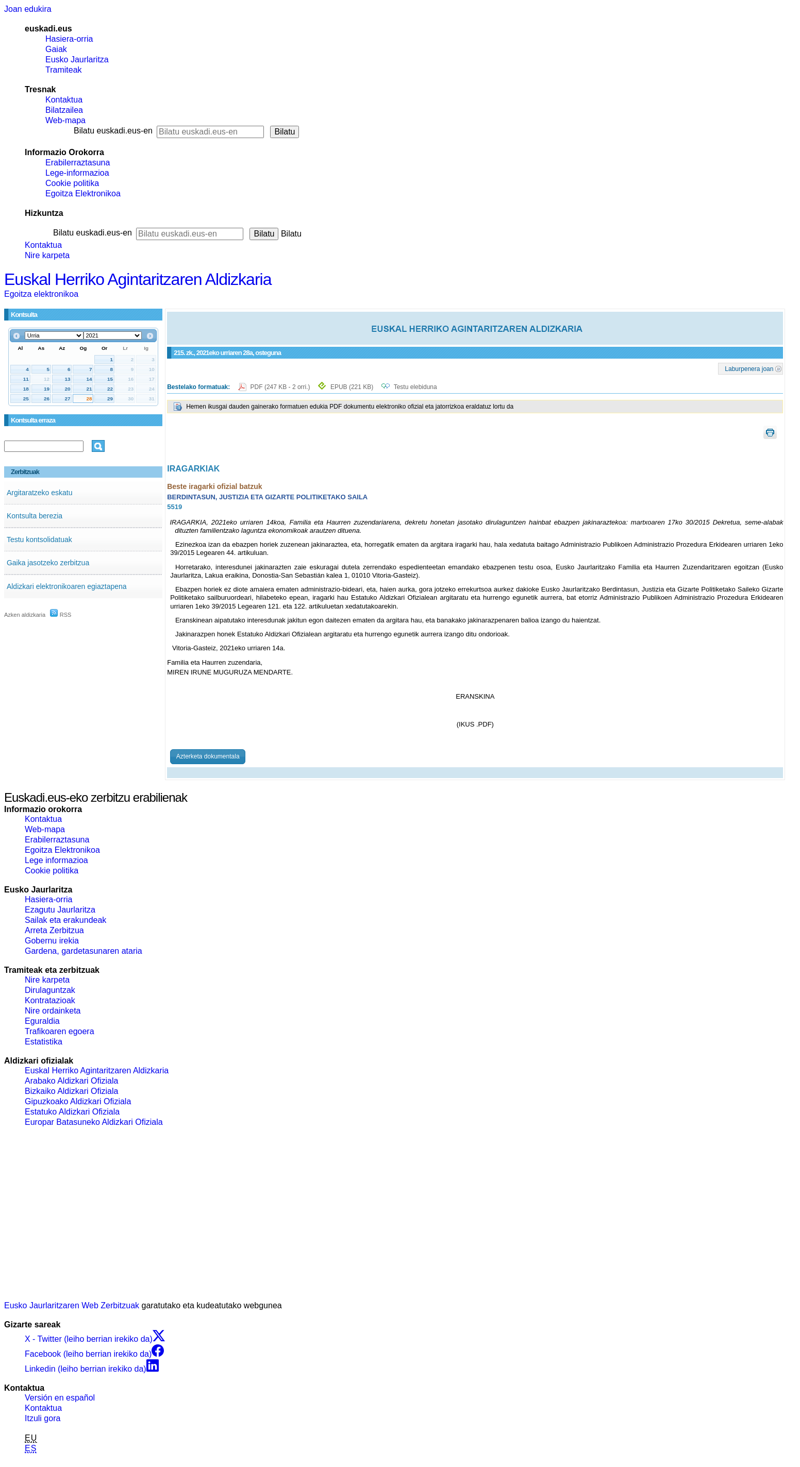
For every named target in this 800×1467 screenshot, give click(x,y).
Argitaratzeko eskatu (40, 492)
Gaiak (56, 49)
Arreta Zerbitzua (54, 930)
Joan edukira (28, 9)
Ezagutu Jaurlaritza (60, 909)
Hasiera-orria (69, 39)
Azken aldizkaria (24, 615)
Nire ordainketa (53, 1010)
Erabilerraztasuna (77, 162)
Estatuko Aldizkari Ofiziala (72, 1111)
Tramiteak (63, 69)
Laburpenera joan (749, 368)
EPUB (351, 387)
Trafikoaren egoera (59, 1031)
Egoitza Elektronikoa (83, 193)
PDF (281, 387)
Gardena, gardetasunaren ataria (83, 951)
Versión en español (60, 1397)
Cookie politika (72, 183)
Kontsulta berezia (34, 516)
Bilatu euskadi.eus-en (113, 130)
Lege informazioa (56, 860)
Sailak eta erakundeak (65, 920)
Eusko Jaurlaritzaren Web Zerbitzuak (71, 1305)
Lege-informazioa (77, 172)
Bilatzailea (64, 110)
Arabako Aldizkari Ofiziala (71, 1080)
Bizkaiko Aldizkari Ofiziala (71, 1091)
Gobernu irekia (52, 940)
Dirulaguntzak (50, 990)
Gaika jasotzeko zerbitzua (48, 563)
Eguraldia (42, 1021)
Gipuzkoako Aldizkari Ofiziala (78, 1101)
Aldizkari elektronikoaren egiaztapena (67, 586)
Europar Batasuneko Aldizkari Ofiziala (94, 1122)
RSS (61, 615)
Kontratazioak (50, 1000)
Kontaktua (63, 99)
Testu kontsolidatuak (39, 539)
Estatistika (43, 1041)
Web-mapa (65, 120)
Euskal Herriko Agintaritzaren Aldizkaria (137, 279)
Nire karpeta (47, 255)
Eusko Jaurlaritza (77, 59)
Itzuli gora (42, 1418)
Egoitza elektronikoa (41, 294)
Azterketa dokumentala (208, 756)
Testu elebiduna (415, 387)
